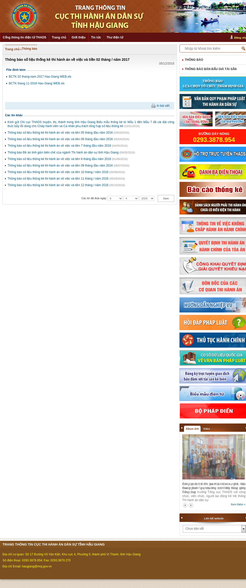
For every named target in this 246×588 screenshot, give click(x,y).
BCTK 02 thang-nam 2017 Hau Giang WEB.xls (40, 76)
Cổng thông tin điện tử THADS (24, 37)
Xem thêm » (238, 504)
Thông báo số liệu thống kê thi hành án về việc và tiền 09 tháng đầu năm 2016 (60, 165)
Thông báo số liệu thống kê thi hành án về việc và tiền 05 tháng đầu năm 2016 (60, 132)
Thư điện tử (114, 37)
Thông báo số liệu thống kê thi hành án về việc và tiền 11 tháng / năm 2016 (58, 178)
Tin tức (96, 37)
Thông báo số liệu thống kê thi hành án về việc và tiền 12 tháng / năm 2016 (58, 185)
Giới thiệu (78, 37)
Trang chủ (59, 37)
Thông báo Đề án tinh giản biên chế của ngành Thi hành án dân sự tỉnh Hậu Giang (63, 152)
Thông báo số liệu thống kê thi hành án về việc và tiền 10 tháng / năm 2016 (58, 172)
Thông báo (29, 48)
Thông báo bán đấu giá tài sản (211, 69)
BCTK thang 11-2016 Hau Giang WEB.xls (37, 83)
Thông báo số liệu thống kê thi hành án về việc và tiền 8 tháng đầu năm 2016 (59, 159)
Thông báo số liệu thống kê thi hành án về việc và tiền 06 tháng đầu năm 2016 (60, 139)
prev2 (185, 505)
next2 (191, 505)
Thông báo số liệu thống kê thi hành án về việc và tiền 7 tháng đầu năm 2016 (59, 145)
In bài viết (163, 106)
